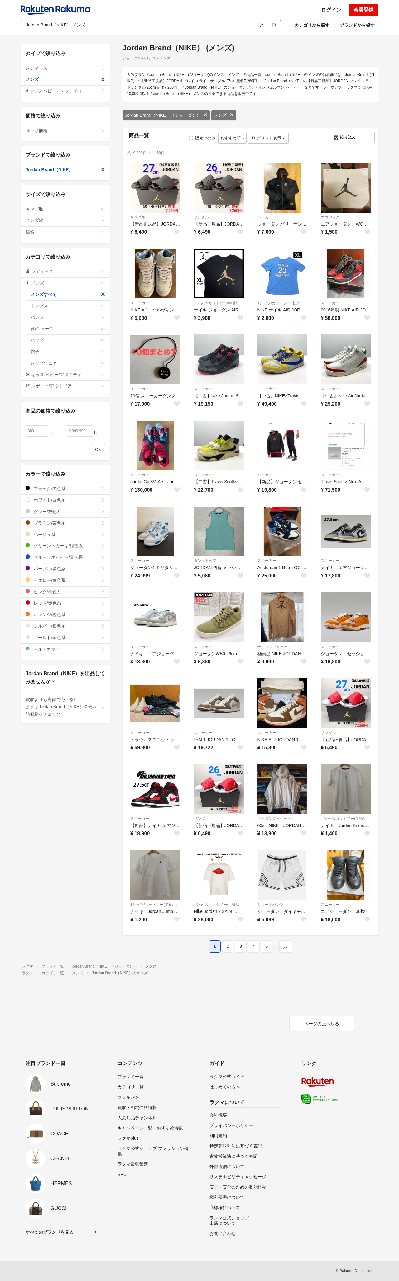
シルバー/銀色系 (65, 626)
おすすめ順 (232, 138)
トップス (68, 305)
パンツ (68, 317)
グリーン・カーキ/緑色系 (65, 545)
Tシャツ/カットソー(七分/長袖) (282, 303)
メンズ (224, 115)
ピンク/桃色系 (65, 591)
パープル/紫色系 (65, 568)
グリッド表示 (268, 138)
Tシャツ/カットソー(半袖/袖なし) (219, 303)
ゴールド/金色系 (65, 637)
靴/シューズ (68, 328)
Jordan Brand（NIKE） (65, 169)
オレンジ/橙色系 (65, 614)
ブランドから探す (357, 25)
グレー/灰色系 (65, 511)
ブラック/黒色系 (65, 488)
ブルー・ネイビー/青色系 (65, 557)
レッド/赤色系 (65, 602)
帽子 (68, 351)
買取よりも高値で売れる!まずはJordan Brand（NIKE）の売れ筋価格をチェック (65, 707)
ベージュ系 (65, 534)
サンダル (137, 217)
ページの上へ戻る (321, 1023)
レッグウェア (68, 363)
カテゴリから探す (312, 25)
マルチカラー (65, 649)
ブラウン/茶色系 (65, 523)
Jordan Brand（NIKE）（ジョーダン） (166, 115)
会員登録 (363, 9)
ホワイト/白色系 (65, 500)
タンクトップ (205, 561)
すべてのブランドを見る (50, 1232)
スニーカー (139, 303)
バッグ (68, 340)
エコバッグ (330, 217)
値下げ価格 (65, 130)
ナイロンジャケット (274, 647)
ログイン (331, 9)
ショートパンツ (270, 904)
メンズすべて (68, 294)
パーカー (264, 217)
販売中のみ (202, 138)
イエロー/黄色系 (65, 580)
